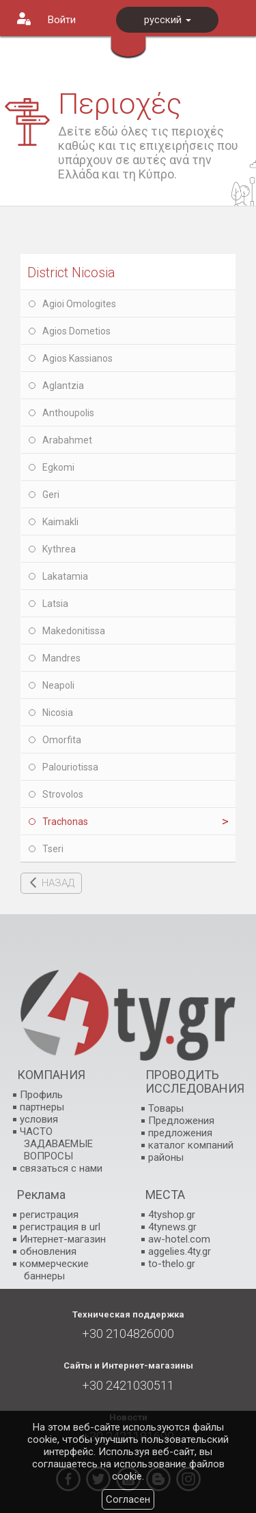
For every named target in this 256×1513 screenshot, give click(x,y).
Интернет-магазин (63, 1239)
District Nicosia (71, 272)
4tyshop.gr (171, 1214)
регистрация (49, 1214)
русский (167, 20)
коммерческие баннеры (54, 1270)
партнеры (42, 1107)
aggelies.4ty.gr (179, 1251)
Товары (166, 1108)
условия (39, 1119)
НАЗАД (58, 883)
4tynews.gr (172, 1227)
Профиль (41, 1095)
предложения (180, 1133)
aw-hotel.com (179, 1239)
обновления (48, 1251)
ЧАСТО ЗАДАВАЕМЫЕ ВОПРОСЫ (56, 1143)
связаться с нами (61, 1168)
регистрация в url (60, 1227)
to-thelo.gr (171, 1264)
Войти (62, 20)
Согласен (128, 1499)
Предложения (181, 1120)
